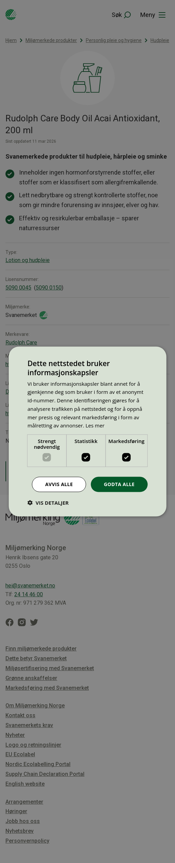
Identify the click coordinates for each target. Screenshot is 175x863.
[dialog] (87, 432)
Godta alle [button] (119, 484)
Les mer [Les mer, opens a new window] (95, 425)
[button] (48, 502)
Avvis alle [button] (59, 484)
